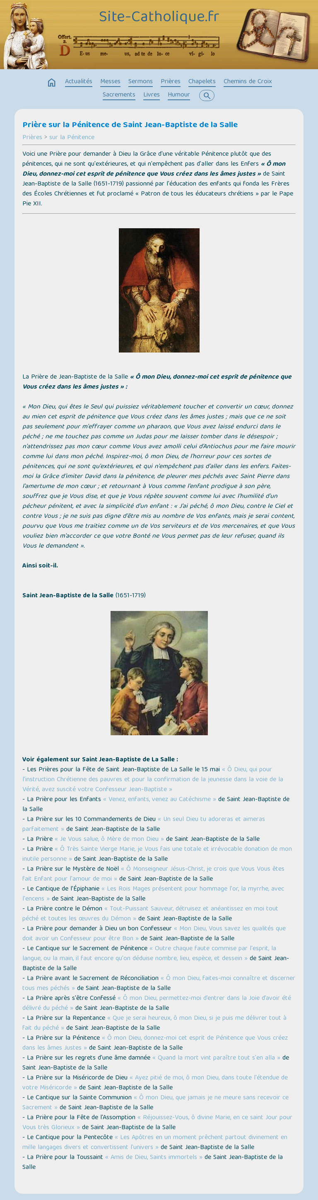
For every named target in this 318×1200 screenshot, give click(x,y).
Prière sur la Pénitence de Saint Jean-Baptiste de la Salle (130, 125)
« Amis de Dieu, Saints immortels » (153, 1158)
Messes (110, 82)
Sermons (140, 82)
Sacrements (119, 95)
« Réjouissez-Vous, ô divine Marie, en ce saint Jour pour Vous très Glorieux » (157, 1123)
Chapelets (202, 82)
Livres (151, 95)
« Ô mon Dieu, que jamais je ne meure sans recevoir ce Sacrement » (155, 1103)
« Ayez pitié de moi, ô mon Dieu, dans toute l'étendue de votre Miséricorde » (155, 1083)
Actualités (78, 82)
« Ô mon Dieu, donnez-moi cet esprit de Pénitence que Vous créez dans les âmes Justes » (155, 1043)
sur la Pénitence (71, 138)
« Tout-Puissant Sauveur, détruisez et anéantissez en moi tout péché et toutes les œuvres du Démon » (150, 914)
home (51, 82)
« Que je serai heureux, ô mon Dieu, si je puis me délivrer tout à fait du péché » (154, 1023)
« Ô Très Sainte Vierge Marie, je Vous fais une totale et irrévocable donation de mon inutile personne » (157, 854)
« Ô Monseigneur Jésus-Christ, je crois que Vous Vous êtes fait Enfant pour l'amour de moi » (153, 874)
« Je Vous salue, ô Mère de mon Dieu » (109, 839)
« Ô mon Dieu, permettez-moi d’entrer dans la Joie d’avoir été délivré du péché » (156, 1003)
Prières (171, 82)
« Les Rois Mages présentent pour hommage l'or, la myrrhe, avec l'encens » (153, 894)
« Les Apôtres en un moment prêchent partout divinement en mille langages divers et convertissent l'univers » (154, 1143)
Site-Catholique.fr (159, 18)
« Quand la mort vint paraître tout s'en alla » (216, 1058)
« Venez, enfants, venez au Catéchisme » (159, 800)
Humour (179, 95)
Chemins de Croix (248, 82)
